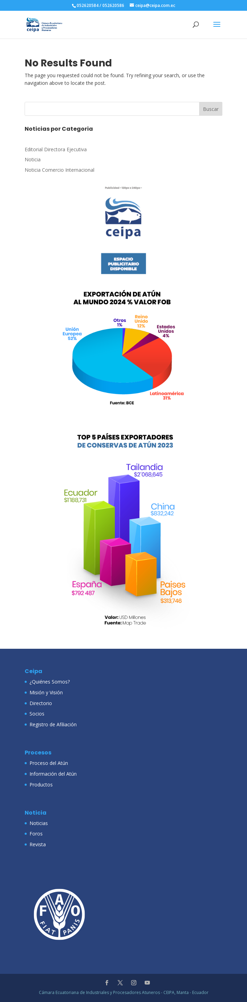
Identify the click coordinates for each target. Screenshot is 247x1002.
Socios (36, 713)
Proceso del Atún (48, 763)
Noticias (38, 823)
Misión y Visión (46, 692)
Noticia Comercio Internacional (59, 170)
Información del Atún (53, 773)
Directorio (40, 703)
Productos (41, 784)
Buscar (211, 109)
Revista (37, 844)
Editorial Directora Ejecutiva (56, 149)
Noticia (33, 159)
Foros (36, 833)
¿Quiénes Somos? (49, 681)
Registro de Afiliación (53, 724)
